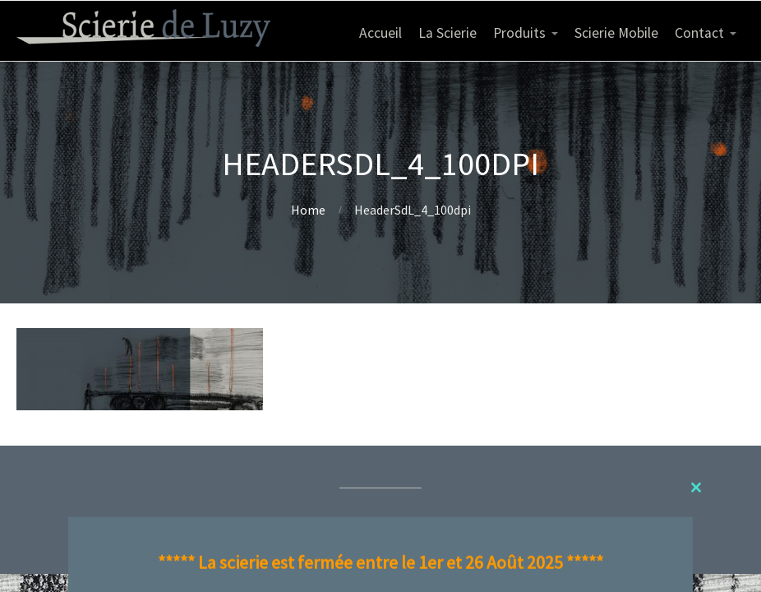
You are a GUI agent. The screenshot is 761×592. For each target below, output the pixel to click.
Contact (699, 33)
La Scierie (447, 33)
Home (308, 209)
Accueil (380, 33)
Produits (519, 33)
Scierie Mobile (616, 33)
